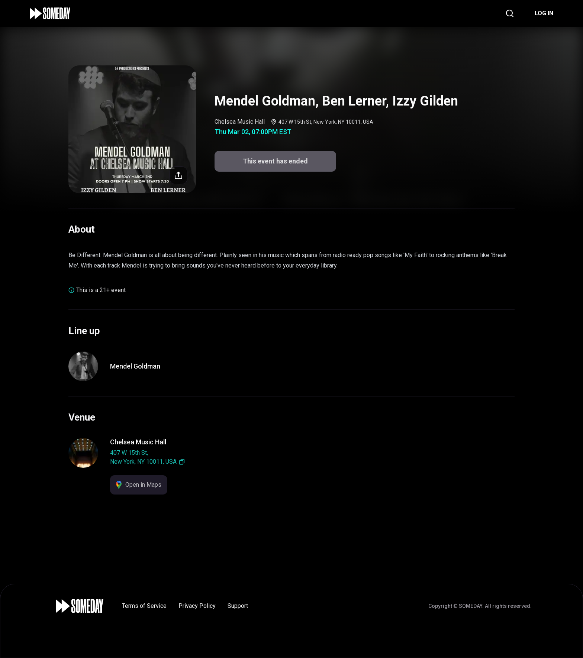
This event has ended (275, 161)
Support (238, 605)
